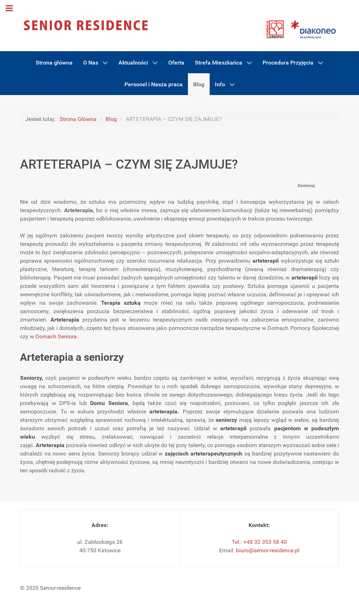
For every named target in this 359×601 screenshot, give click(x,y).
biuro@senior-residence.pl (267, 550)
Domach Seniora (56, 336)
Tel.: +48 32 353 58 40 (259, 542)
